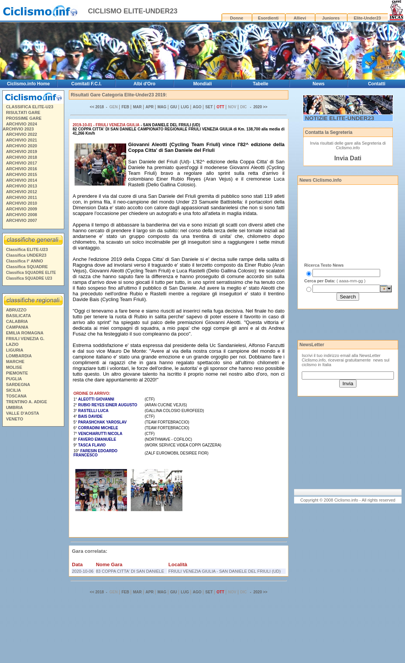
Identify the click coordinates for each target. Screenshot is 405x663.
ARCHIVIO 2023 (18, 129)
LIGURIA (14, 350)
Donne (236, 18)
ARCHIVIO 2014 (21, 180)
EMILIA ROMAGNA (25, 333)
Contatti (376, 83)
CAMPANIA (17, 327)
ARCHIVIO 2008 (21, 214)
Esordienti (268, 18)
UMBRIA (14, 407)
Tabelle (260, 83)
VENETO (14, 419)
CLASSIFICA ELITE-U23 (30, 106)
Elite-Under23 (367, 18)
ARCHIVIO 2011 (21, 197)
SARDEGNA (18, 384)
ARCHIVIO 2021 (21, 140)
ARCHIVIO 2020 (21, 145)
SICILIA (13, 390)
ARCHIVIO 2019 (21, 151)
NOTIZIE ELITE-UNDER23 (339, 118)
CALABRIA (17, 321)
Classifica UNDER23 (26, 255)
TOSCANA (16, 396)
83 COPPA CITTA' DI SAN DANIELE (130, 571)
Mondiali (202, 83)
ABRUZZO (16, 310)
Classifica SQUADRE (27, 266)
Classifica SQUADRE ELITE (31, 272)
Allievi (300, 18)
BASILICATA (18, 315)
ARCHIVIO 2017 (21, 163)
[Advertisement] (32, 546)
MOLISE (14, 367)
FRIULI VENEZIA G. (25, 338)
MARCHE (15, 361)
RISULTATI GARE (23, 112)
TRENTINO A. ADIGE (26, 401)
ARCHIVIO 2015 (21, 174)
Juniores (331, 18)
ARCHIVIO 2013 (21, 186)
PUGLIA (14, 378)
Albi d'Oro (144, 83)
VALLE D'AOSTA (22, 413)
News (318, 83)
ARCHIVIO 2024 (21, 124)
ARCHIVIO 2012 (21, 191)
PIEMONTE (17, 373)
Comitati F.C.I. (86, 83)
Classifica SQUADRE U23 (29, 278)
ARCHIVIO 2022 (21, 134)
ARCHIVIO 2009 (21, 209)
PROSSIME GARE (24, 118)
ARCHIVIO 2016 (21, 168)
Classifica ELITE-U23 (27, 249)
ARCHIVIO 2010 (21, 203)
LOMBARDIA (19, 355)
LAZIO (12, 344)
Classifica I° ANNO (24, 261)
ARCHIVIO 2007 (21, 220)
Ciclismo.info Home (28, 83)
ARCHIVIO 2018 (21, 157)
